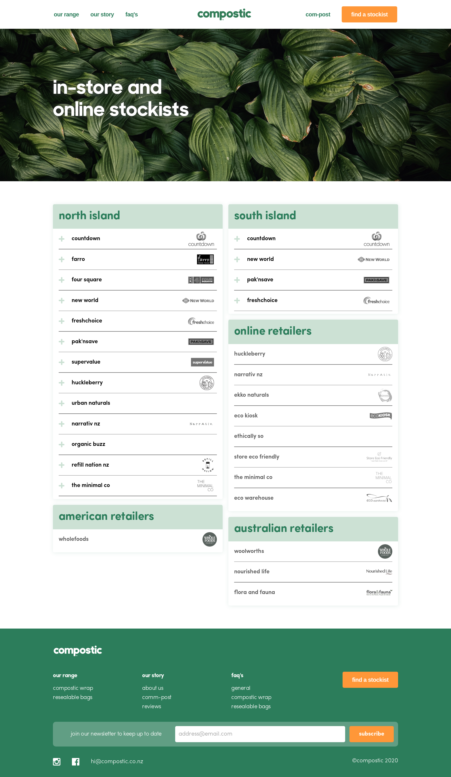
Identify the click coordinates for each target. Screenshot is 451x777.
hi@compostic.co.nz (117, 762)
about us (152, 688)
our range (66, 14)
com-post (317, 14)
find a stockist (369, 14)
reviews (151, 707)
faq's (131, 14)
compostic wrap (73, 688)
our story (102, 14)
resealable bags (72, 697)
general (241, 688)
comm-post (156, 697)
